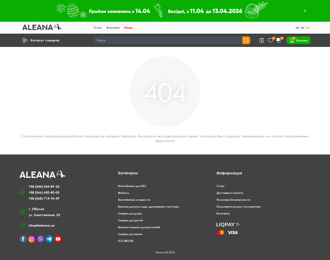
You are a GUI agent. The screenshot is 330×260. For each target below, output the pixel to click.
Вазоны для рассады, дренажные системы (148, 206)
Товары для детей (130, 220)
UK (297, 28)
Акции (128, 27)
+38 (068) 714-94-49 (44, 198)
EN (302, 28)
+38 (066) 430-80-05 (44, 192)
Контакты (113, 27)
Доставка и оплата (230, 193)
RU (308, 28)
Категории (128, 173)
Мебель (123, 193)
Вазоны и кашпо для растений (139, 227)
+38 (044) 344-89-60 (44, 186)
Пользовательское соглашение (239, 206)
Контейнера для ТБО (132, 186)
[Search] (172, 40)
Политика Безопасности (233, 199)
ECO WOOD (125, 241)
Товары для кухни (130, 234)
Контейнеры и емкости (134, 199)
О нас (98, 27)
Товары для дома (130, 213)
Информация (229, 173)
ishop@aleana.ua (42, 225)
